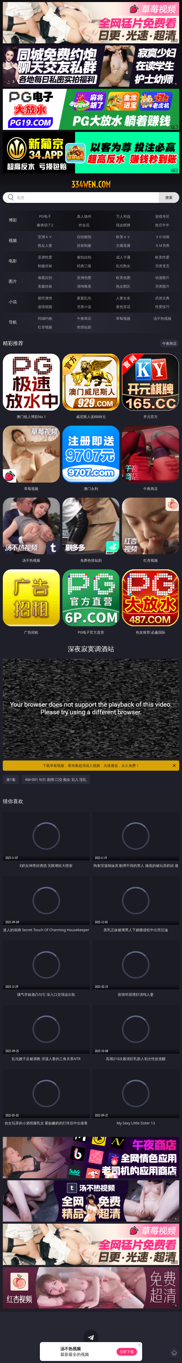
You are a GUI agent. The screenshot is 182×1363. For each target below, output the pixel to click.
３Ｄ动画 (162, 236)
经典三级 (84, 265)
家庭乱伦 (84, 298)
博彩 (13, 220)
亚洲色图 (84, 277)
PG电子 (45, 216)
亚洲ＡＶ (45, 236)
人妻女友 (123, 298)
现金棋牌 (123, 225)
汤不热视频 (162, 318)
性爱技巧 (162, 306)
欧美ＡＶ (123, 236)
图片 (13, 281)
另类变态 (162, 265)
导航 (13, 322)
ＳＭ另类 (162, 245)
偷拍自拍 (84, 257)
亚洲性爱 (45, 257)
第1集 (11, 779)
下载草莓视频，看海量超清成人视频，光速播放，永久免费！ (110, 766)
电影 (13, 261)
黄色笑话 (123, 306)
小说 (13, 301)
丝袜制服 (84, 245)
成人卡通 (123, 257)
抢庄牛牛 (162, 225)
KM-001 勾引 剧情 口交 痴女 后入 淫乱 (56, 779)
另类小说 (84, 306)
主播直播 (123, 245)
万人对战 (123, 216)
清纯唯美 (84, 286)
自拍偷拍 (84, 236)
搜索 (169, 197)
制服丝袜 (45, 265)
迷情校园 (45, 306)
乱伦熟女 (123, 265)
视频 (13, 240)
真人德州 (84, 216)
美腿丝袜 (45, 286)
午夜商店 (84, 318)
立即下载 (127, 1351)
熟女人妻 (45, 245)
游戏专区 (162, 216)
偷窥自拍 (45, 277)
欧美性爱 (162, 257)
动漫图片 (162, 277)
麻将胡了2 (45, 225)
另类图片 (162, 286)
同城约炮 (45, 318)
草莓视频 (123, 318)
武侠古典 (162, 298)
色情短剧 (84, 327)
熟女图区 (123, 286)
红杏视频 (45, 327)
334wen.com (91, 184)
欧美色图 (123, 277)
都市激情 (45, 298)
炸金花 (84, 225)
